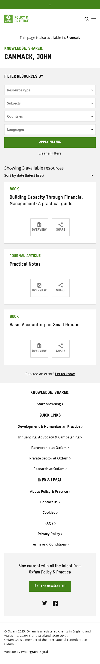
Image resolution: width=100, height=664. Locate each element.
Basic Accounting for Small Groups (44, 325)
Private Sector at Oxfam (48, 458)
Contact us (49, 502)
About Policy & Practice (49, 492)
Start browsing (49, 404)
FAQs (49, 523)
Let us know (65, 373)
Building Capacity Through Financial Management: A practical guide (46, 201)
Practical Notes (25, 265)
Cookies (48, 513)
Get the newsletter (50, 586)
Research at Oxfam (48, 469)
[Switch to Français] (73, 37)
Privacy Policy (49, 534)
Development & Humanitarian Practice (49, 426)
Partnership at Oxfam (49, 448)
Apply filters (50, 142)
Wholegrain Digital (34, 652)
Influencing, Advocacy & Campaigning (48, 437)
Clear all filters (50, 153)
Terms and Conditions (49, 544)
